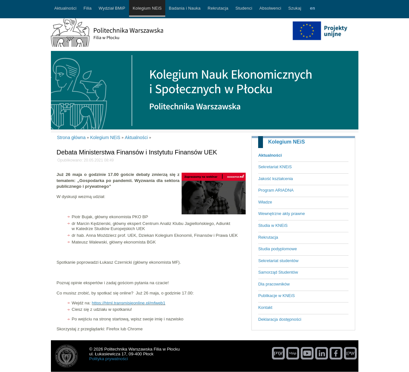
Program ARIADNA (276, 190)
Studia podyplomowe (277, 248)
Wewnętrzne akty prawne (281, 213)
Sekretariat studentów (278, 260)
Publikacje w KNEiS (276, 295)
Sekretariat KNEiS (275, 166)
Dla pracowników (274, 284)
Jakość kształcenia (275, 178)
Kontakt (265, 307)
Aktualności (270, 155)
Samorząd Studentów (278, 272)
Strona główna (71, 137)
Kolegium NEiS (286, 142)
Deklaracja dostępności (279, 319)
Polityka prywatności (108, 358)
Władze (265, 202)
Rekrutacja (268, 237)
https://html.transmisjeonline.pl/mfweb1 (129, 303)
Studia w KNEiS (273, 225)
